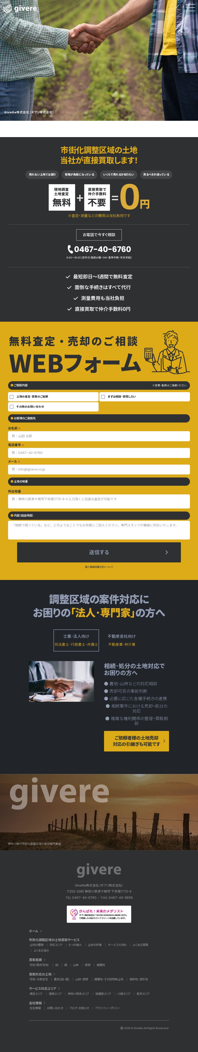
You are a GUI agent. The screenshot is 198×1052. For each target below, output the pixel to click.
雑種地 (101, 965)
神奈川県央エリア (78, 994)
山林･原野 (81, 979)
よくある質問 (140, 945)
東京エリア (143, 994)
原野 (88, 965)
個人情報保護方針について (99, 567)
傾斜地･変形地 (139, 979)
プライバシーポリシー (108, 1008)
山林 (76, 965)
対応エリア (56, 945)
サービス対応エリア (42, 989)
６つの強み (75, 945)
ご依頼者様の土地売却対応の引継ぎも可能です (136, 741)
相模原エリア (103, 994)
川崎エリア (124, 994)
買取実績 (35, 960)
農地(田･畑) (61, 979)
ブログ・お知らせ (79, 1008)
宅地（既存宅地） (39, 965)
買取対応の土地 (40, 974)
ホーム (33, 931)
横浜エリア (36, 994)
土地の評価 (95, 945)
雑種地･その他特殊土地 (108, 979)
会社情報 (35, 1003)
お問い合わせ (55, 1008)
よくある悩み (41, 951)
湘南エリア (55, 994)
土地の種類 (36, 945)
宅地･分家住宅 (39, 979)
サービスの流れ (117, 945)
